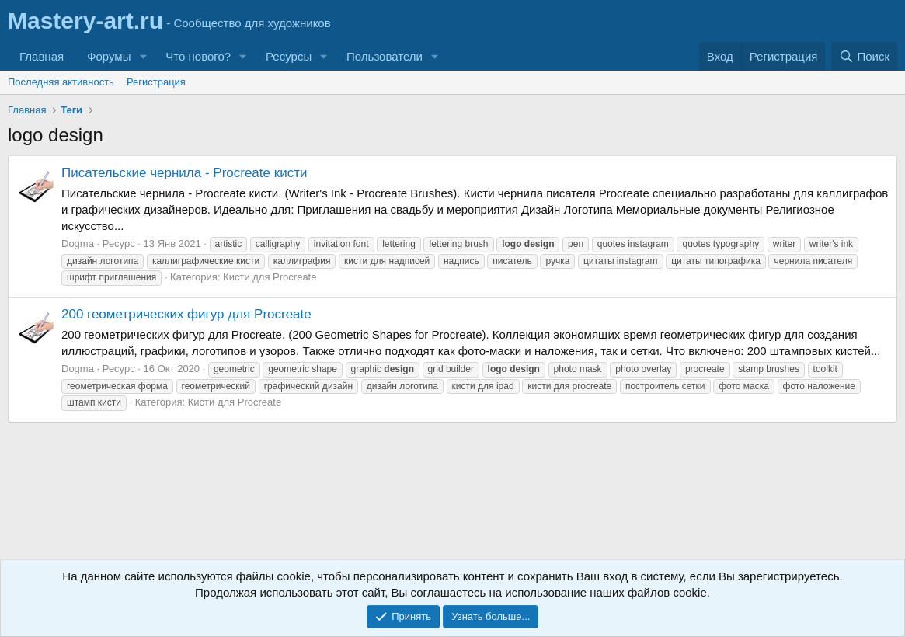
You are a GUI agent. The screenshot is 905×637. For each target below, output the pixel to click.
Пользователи (384, 56)
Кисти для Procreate (269, 277)
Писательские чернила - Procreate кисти (184, 172)
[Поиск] (864, 56)
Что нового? (198, 56)
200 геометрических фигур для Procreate (186, 314)
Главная (41, 56)
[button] (143, 56)
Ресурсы (289, 56)
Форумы (109, 56)
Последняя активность (61, 82)
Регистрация (156, 82)
